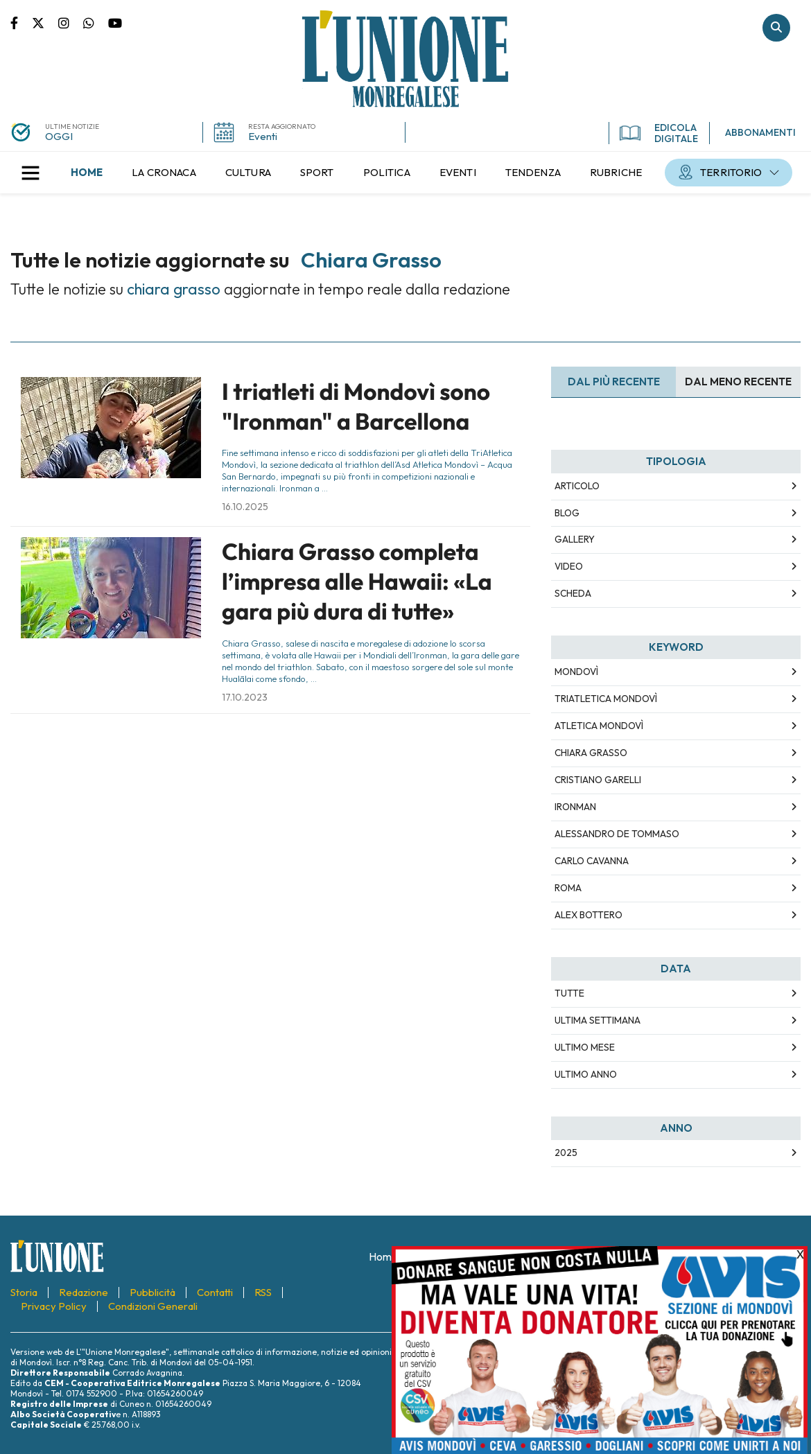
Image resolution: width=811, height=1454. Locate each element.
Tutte (569, 993)
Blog (567, 513)
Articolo (577, 486)
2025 (566, 1152)
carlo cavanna (592, 861)
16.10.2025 (245, 506)
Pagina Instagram (70, 22)
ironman (575, 806)
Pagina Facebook (21, 22)
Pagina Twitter (45, 22)
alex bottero (588, 915)
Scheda (573, 593)
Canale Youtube (115, 22)
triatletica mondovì (606, 698)
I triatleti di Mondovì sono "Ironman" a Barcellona (356, 406)
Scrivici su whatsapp (95, 22)
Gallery (575, 539)
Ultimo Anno (586, 1074)
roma (568, 888)
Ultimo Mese (585, 1047)
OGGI (59, 136)
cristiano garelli (598, 779)
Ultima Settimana (597, 1020)
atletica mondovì (599, 725)
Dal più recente (614, 381)
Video (569, 566)
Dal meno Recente (738, 381)
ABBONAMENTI (760, 132)
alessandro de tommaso (617, 833)
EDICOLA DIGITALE (659, 133)
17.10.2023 (245, 697)
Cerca (776, 28)
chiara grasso (591, 752)
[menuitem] (87, 172)
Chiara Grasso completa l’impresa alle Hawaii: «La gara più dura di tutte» (357, 582)
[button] (30, 172)
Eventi (262, 136)
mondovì (576, 671)
